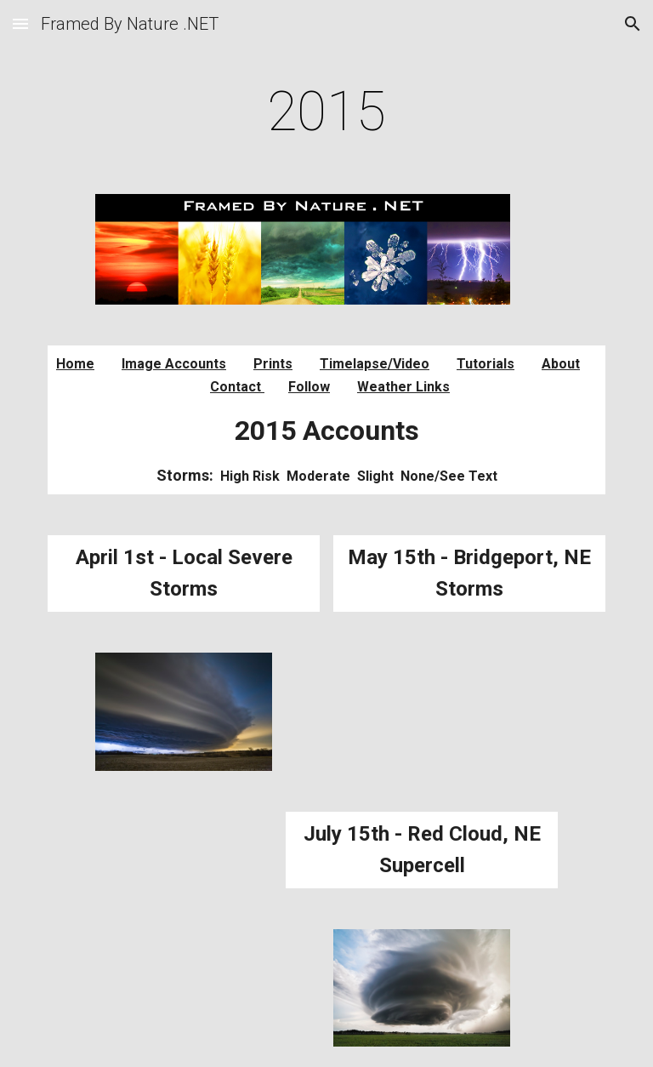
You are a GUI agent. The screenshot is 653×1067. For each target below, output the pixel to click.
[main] (326, 112)
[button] (20, 23)
